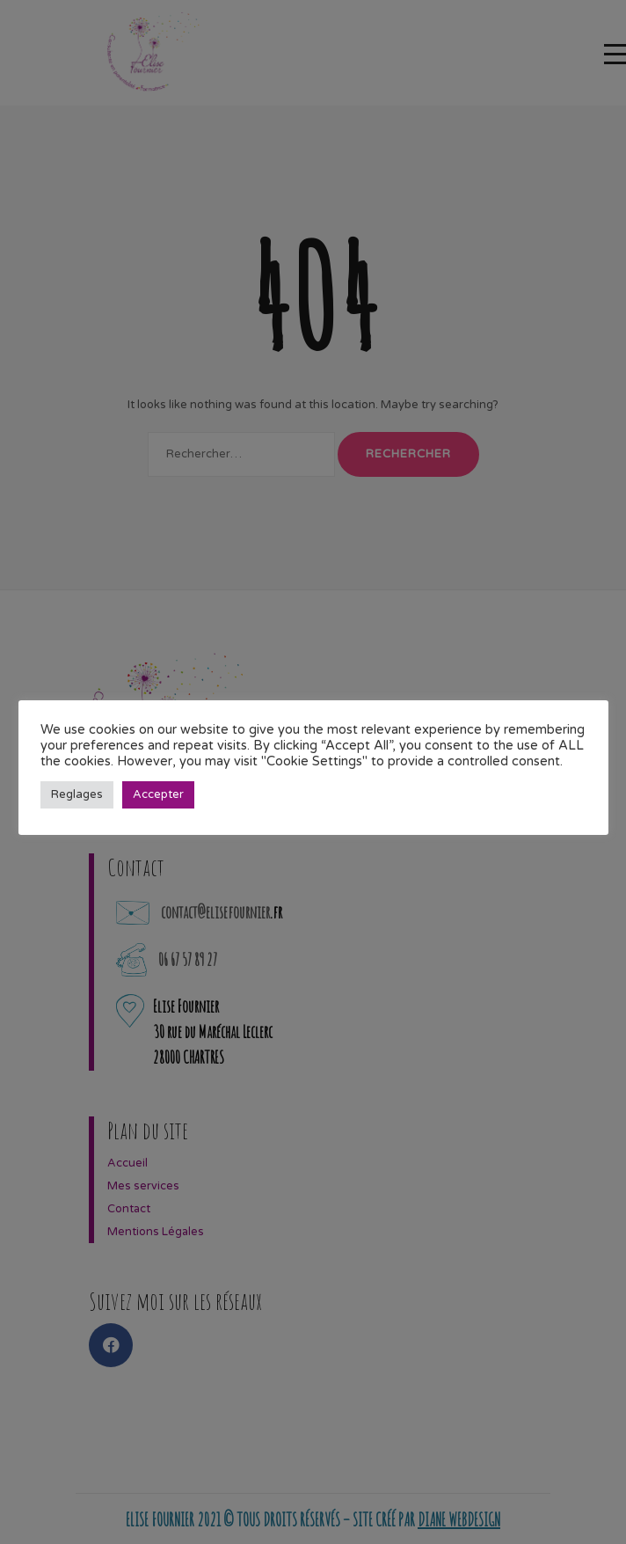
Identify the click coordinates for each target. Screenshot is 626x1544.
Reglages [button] (77, 794)
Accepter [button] (158, 794)
